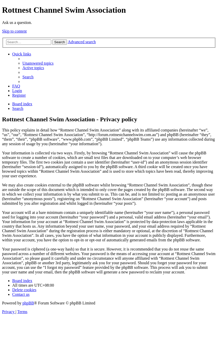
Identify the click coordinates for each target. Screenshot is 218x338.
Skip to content (14, 31)
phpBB (28, 303)
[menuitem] (37, 63)
